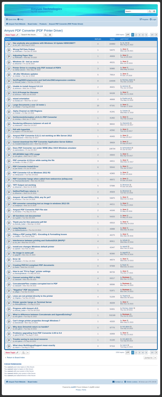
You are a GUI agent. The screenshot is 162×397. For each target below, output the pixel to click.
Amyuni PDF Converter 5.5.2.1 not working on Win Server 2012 (42, 135)
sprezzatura (19, 150)
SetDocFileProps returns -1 (25, 191)
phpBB (73, 387)
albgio (17, 292)
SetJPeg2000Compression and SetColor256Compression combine (44, 80)
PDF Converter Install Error (25, 166)
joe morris (18, 168)
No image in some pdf (23, 253)
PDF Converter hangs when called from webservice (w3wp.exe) (42, 179)
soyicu (17, 131)
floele (17, 267)
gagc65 (17, 255)
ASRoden (18, 51)
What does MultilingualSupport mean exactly (34, 345)
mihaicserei (19, 138)
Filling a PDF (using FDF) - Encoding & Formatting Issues (40, 234)
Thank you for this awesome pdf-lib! (30, 222)
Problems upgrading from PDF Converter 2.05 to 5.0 (37, 333)
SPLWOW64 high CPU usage (26, 154)
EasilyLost (19, 101)
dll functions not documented (27, 216)
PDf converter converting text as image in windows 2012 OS (41, 203)
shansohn (18, 125)
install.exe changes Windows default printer (33, 247)
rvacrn (17, 347)
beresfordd (19, 323)
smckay (18, 119)
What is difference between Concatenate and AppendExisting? (42, 314)
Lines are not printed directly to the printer (33, 296)
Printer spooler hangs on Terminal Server (32, 302)
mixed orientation (21, 98)
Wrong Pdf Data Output (24, 49)
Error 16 (16, 259)
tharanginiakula (20, 273)
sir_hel (17, 45)
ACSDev (18, 212)
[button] (127, 35)
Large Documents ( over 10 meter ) (29, 105)
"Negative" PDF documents (26, 290)
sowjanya (18, 205)
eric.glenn (18, 156)
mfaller (17, 236)
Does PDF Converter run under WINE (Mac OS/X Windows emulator (44, 148)
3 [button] (139, 34)
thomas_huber (20, 82)
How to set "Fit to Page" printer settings (31, 271)
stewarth (18, 279)
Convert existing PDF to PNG (26, 277)
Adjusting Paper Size (23, 55)
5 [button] (146, 34)
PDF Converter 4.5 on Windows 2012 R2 (31, 172)
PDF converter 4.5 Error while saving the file (33, 160)
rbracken (18, 261)
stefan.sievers (20, 70)
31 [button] (152, 34)
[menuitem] (20, 19)
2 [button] (136, 34)
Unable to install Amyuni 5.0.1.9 (27, 86)
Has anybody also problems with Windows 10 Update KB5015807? (44, 43)
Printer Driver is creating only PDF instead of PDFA (37, 68)
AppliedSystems (21, 230)
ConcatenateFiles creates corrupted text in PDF (35, 284)
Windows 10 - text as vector (26, 61)
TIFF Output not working (24, 185)
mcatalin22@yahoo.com (24, 144)
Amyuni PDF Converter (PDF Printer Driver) (33, 30)
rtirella (17, 162)
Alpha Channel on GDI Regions (27, 111)
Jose (124, 49)
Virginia (18, 298)
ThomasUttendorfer (22, 181)
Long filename (19, 228)
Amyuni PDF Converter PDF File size (30, 210)
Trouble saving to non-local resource (30, 339)
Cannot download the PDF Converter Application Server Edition (43, 142)
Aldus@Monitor (20, 304)
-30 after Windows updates (25, 74)
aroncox (18, 88)
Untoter (17, 76)
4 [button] (142, 34)
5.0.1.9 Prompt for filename (25, 92)
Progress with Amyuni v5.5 (25, 308)
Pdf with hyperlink (21, 129)
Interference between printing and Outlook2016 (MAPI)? (39, 240)
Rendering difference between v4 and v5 (32, 123)
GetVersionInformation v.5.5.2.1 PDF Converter (35, 117)
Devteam (126, 277)
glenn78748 (19, 335)
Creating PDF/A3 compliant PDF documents (33, 265)
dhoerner (18, 64)
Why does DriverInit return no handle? (31, 327)
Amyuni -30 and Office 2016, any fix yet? (32, 197)
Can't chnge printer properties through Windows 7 (36, 321)
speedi (17, 249)
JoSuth (125, 240)
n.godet (18, 218)
